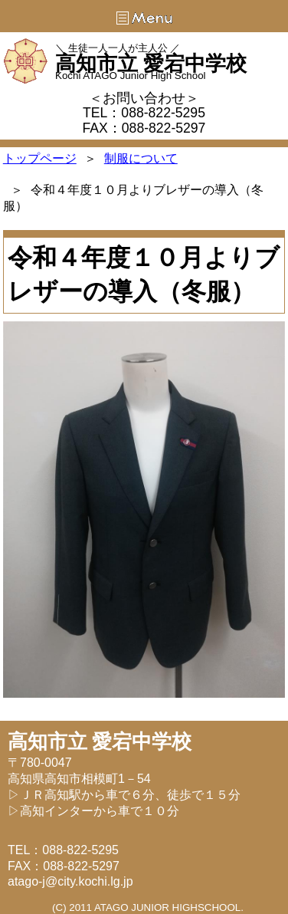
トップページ (40, 158)
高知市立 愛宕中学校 (151, 63)
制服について (141, 158)
